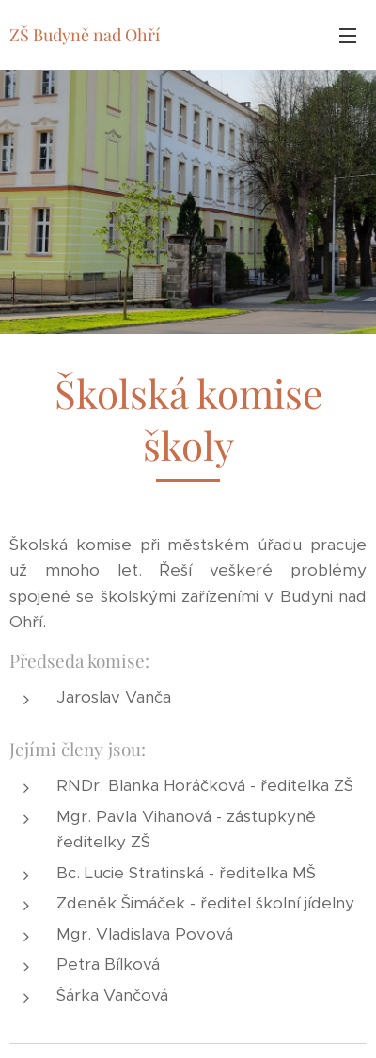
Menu (347, 36)
